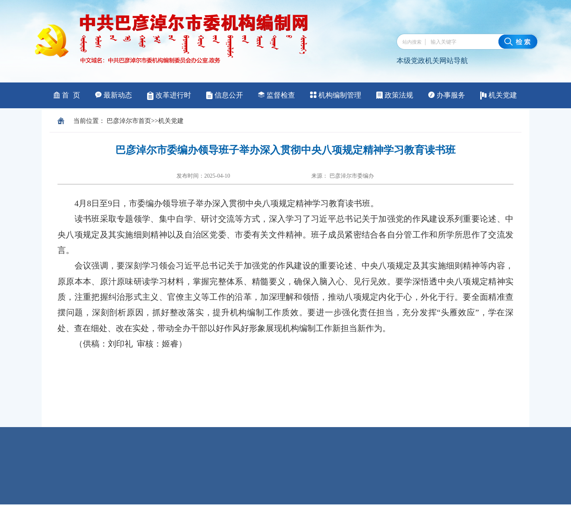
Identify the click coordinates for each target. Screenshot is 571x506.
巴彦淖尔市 (122, 120)
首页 (144, 120)
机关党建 (171, 120)
